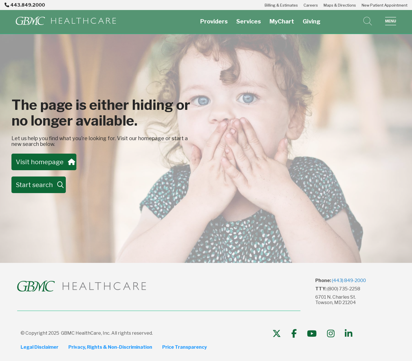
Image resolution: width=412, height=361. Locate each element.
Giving (311, 18)
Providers (214, 18)
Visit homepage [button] (44, 162)
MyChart (281, 18)
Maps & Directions (340, 5)
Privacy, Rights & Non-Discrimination (110, 347)
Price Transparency (185, 347)
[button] (391, 21)
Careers (311, 5)
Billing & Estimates (281, 5)
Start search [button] (39, 185)
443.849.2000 (25, 5)
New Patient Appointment (384, 5)
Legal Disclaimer (39, 347)
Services (248, 18)
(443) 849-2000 (349, 280)
